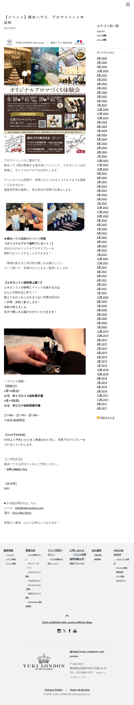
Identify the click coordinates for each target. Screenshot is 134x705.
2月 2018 (102, 391)
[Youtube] (75, 631)
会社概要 (96, 550)
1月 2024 (102, 156)
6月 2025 (102, 83)
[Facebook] (69, 631)
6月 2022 (102, 233)
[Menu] (128, 4)
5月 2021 (102, 275)
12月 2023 (102, 160)
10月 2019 (102, 335)
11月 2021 (102, 263)
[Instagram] (59, 631)
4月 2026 (102, 58)
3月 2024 (102, 147)
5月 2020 (102, 310)
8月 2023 (102, 177)
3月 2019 (102, 361)
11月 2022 (102, 211)
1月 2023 (102, 203)
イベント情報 (101, 40)
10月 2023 (102, 169)
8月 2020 (102, 301)
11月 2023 (102, 164)
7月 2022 (102, 229)
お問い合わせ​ (77, 550)
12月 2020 (102, 297)
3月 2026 (102, 62)
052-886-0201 (22, 513)
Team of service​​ (80, 689)
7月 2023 (102, 182)
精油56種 (119, 572)
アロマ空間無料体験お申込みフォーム (78, 559)
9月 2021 (102, 267)
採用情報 (97, 559)
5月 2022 (102, 237)
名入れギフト (121, 580)
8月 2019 (102, 344)
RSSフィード (107, 417)
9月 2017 (102, 404)
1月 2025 (102, 105)
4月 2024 (102, 143)
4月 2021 (102, 280)
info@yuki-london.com (29, 508)
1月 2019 (102, 365)
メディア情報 (101, 35)
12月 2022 (102, 207)
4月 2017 (102, 408)
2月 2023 (102, 199)
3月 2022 (102, 246)
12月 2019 (102, 331)
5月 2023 (102, 190)
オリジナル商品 (121, 568)
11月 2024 (102, 113)
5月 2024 (102, 139)
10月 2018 (102, 374)
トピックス (101, 31)
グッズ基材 (120, 576)
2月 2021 (102, 288)
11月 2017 (102, 399)
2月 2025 (102, 100)
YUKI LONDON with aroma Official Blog (67, 622)
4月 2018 (102, 386)
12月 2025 (102, 71)
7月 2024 (102, 130)
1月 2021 (102, 293)
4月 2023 (102, 194)
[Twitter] (64, 631)
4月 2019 (102, 357)
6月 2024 (102, 135)
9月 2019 (102, 340)
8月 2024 (102, 126)
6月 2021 (102, 271)
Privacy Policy (53, 689)
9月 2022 (102, 220)
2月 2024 (102, 152)
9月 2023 (102, 173)
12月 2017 (102, 395)
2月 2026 (102, 66)
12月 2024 (102, 109)
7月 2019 (102, 348)
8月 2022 (102, 224)
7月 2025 (102, 79)
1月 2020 (102, 327)
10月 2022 (102, 216)
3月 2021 (102, 284)
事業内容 (30, 550)
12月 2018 (102, 369)
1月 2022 (102, 254)
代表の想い (98, 555)
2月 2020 (102, 322)
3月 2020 (102, 318)
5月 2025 (102, 88)
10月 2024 (102, 118)
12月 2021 (102, 258)
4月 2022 (102, 241)
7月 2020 (102, 305)
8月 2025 (102, 75)
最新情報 (8, 550)
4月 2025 (102, 92)
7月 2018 (102, 382)
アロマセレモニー (34, 580)
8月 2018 (102, 378)
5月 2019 (102, 352)
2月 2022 (102, 250)
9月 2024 (102, 122)
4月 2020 (102, 314)
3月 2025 (102, 96)
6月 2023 (102, 186)
